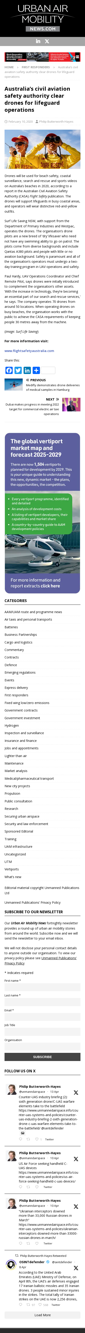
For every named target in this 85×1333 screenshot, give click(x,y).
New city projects (17, 786)
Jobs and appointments (22, 748)
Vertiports (12, 869)
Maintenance (14, 763)
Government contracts (21, 710)
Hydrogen (12, 725)
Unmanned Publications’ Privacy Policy (33, 902)
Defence (11, 665)
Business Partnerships (21, 634)
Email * (9, 1010)
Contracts (12, 657)
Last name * (13, 995)
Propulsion (12, 793)
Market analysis (16, 771)
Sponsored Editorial (19, 831)
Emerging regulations (20, 672)
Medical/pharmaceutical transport (29, 778)
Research (11, 808)
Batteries (11, 627)
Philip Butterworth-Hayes (56, 121)
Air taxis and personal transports (28, 619)
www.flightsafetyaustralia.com (29, 351)
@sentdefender (62, 1262)
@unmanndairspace (32, 1092)
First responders (16, 695)
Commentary (14, 650)
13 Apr (54, 1092)
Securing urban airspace (22, 816)
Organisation (13, 1040)
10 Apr (54, 1158)
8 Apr (22, 1267)
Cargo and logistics (18, 642)
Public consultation (18, 801)
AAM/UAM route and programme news (33, 612)
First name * (13, 981)
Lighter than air (16, 756)
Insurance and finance (21, 740)
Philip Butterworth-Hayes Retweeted (43, 1256)
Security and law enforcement (26, 824)
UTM (8, 862)
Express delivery (16, 687)
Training (10, 839)
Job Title (10, 1025)
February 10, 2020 (21, 121)
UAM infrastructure (18, 846)
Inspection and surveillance (24, 733)
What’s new (13, 877)
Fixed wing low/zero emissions (27, 703)
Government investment (22, 718)
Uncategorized (15, 854)
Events (9, 680)
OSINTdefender (31, 1262)
